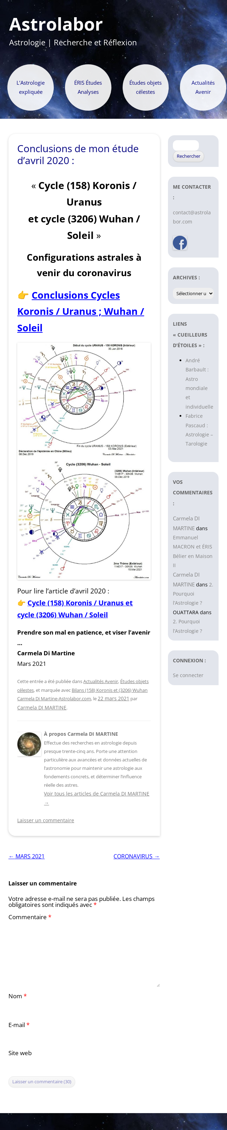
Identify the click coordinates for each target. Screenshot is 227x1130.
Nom (17, 996)
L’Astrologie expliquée (31, 87)
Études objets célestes (145, 87)
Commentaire (29, 917)
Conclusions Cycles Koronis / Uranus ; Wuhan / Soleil (80, 311)
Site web (20, 1053)
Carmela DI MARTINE (41, 707)
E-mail (19, 1025)
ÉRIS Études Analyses (88, 87)
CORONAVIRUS (137, 856)
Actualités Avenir (203, 87)
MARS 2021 (26, 856)
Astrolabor (56, 24)
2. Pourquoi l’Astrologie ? (193, 593)
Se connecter (188, 675)
